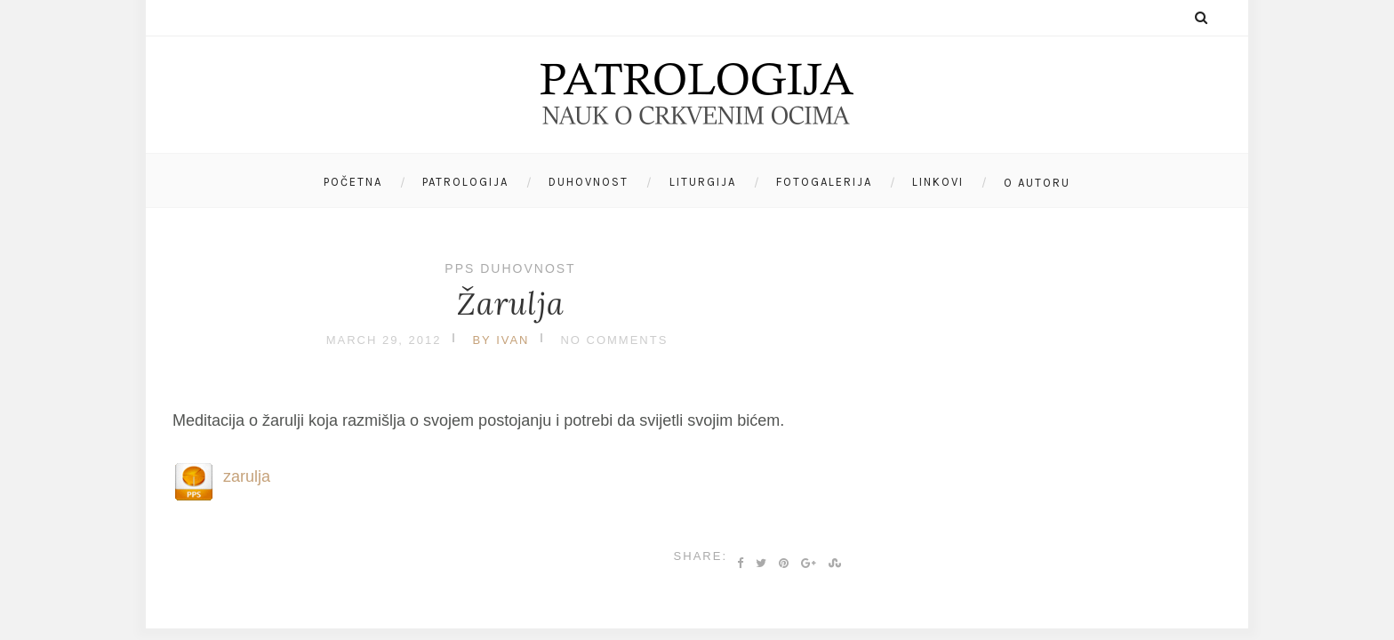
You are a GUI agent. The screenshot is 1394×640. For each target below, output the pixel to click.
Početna (353, 181)
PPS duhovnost (510, 268)
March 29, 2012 (384, 340)
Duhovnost (589, 181)
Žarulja (511, 303)
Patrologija (465, 181)
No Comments (614, 340)
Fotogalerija (824, 181)
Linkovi (938, 181)
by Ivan (500, 340)
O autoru (1037, 182)
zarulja (246, 476)
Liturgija (702, 181)
